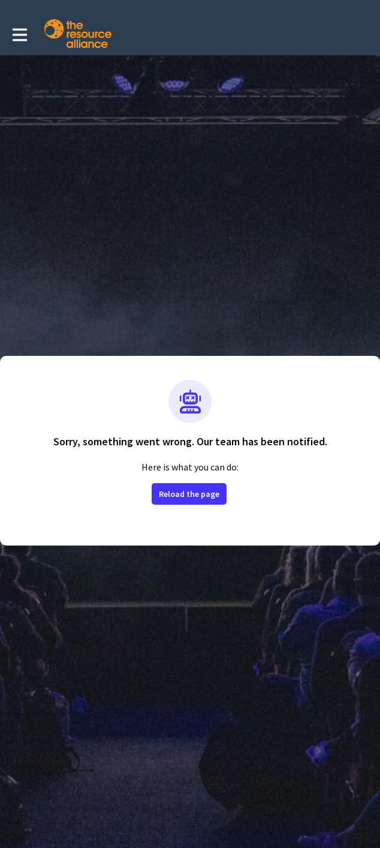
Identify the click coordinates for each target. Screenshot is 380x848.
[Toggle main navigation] (19, 34)
